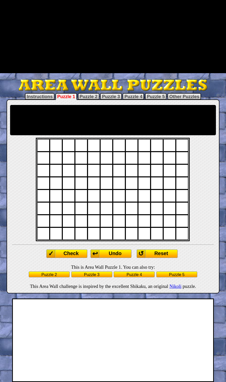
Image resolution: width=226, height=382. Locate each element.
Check (71, 253)
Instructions (40, 96)
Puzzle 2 (89, 96)
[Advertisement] (113, 36)
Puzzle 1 (66, 96)
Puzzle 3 (111, 96)
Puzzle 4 (133, 96)
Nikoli (176, 286)
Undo (115, 253)
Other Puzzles (184, 96)
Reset (161, 253)
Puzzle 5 (156, 96)
